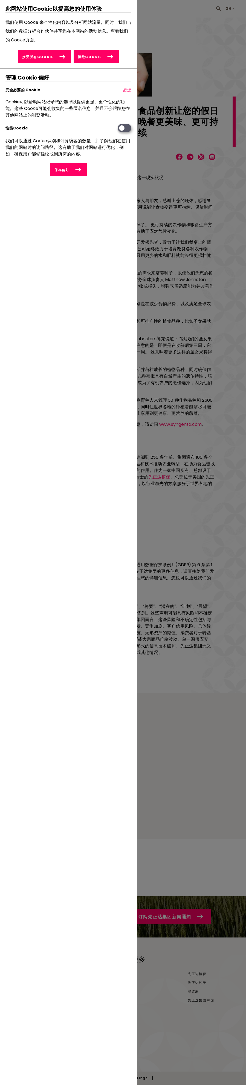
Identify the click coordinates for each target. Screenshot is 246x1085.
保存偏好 (62, 170)
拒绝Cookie (90, 57)
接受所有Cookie (38, 57)
